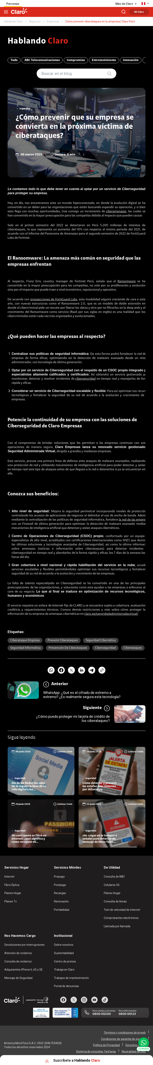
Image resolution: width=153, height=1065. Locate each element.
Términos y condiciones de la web (125, 1032)
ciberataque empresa (25, 640)
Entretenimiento (104, 60)
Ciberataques (133, 648)
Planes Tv (10, 901)
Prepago (59, 876)
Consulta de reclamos (18, 961)
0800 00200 (101, 1014)
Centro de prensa (65, 961)
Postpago (60, 885)
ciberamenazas (116, 211)
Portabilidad (61, 909)
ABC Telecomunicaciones (42, 60)
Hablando (38, 41)
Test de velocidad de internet (122, 909)
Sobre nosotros (63, 944)
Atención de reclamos (18, 953)
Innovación (130, 60)
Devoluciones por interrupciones (24, 944)
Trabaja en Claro (64, 969)
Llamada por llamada (117, 926)
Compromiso (76, 60)
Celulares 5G (112, 885)
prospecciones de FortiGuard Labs (53, 299)
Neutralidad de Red (134, 1051)
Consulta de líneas (115, 901)
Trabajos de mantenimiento (71, 978)
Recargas (60, 893)
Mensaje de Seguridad (18, 978)
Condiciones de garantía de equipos (123, 1039)
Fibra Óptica (11, 885)
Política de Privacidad (106, 1045)
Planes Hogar (12, 893)
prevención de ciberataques (68, 648)
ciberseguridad (85, 378)
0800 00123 (127, 1014)
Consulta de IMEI (114, 876)
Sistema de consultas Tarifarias (96, 1051)
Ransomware (127, 281)
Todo (14, 60)
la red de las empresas (134, 519)
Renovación (61, 901)
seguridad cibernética (101, 640)
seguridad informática (25, 648)
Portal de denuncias (66, 986)
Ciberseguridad (105, 648)
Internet (9, 876)
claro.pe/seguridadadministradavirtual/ (111, 614)
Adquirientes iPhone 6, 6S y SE (23, 969)
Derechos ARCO (136, 1045)
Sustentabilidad (64, 953)
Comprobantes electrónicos (121, 918)
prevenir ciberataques (63, 640)
